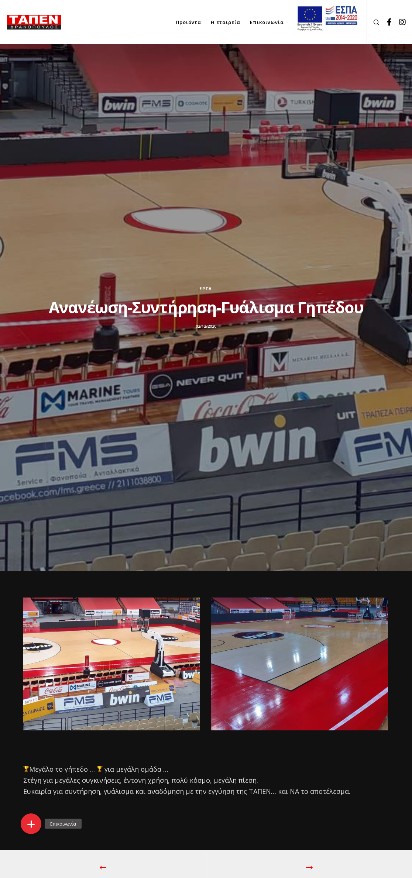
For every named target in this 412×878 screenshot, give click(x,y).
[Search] (373, 22)
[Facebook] (386, 22)
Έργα (205, 288)
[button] (31, 823)
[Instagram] (399, 22)
